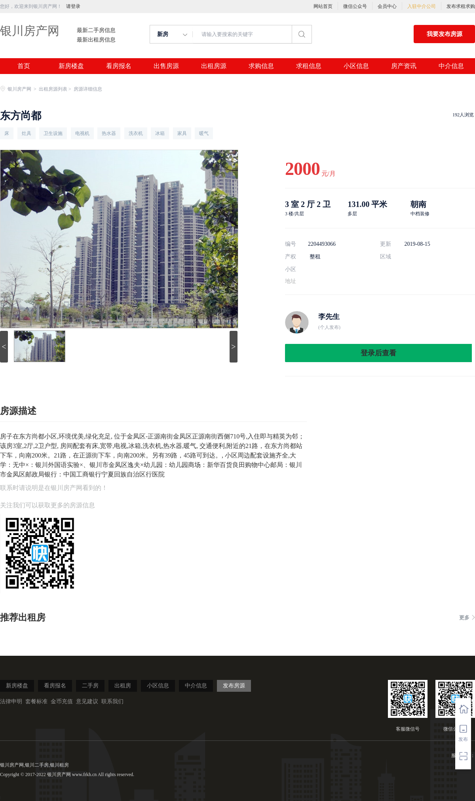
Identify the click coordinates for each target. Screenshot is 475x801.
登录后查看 (378, 353)
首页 (24, 66)
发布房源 (234, 686)
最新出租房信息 (96, 40)
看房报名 (118, 66)
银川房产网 (29, 30)
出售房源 (166, 66)
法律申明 (11, 701)
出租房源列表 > (55, 89)
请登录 (73, 6)
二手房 (90, 686)
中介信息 (451, 66)
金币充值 (62, 701)
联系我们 (112, 701)
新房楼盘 (71, 66)
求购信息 (261, 66)
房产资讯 (404, 66)
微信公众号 (355, 6)
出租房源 (214, 66)
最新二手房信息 (96, 30)
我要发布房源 (444, 34)
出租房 (122, 686)
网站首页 (323, 6)
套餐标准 (36, 701)
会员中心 (387, 6)
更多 (467, 618)
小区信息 (356, 66)
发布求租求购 (460, 6)
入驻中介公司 (421, 6)
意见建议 (87, 701)
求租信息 (308, 66)
